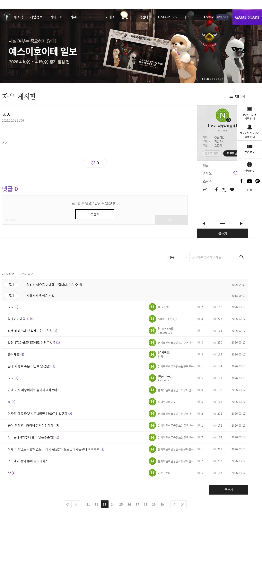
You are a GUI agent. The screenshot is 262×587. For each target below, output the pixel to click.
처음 (68, 504)
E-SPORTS (166, 16)
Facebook (241, 181)
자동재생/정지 (203, 79)
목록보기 (222, 223)
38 (145, 504)
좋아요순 (27, 274)
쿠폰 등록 (250, 152)
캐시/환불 (249, 170)
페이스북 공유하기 (216, 190)
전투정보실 (233, 153)
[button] (197, 79)
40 (162, 504)
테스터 (188, 16)
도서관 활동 (212, 153)
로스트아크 (7, 17)
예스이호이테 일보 (131, 46)
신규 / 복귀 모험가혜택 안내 (249, 135)
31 (88, 504)
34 (113, 504)
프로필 (222, 115)
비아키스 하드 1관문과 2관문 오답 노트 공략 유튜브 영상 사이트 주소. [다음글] (241, 223)
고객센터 (142, 16)
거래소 (110, 16)
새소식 (18, 16)
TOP (249, 190)
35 (121, 504)
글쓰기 (222, 233)
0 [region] (98, 163)
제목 (171, 257)
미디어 (94, 16)
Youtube (250, 181)
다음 (174, 504)
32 (96, 504)
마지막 (183, 504)
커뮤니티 (76, 16)
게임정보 (36, 16)
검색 (242, 257)
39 (154, 504)
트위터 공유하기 (223, 190)
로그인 (209, 17)
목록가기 (239, 96)
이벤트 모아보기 (243, 79)
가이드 (54, 16)
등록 (171, 219)
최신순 (10, 274)
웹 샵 (125, 16)
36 (129, 504)
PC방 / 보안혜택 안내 (249, 116)
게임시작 (247, 17)
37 (137, 504)
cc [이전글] (204, 223)
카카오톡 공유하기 (232, 190)
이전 (76, 504)
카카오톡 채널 (258, 181)
